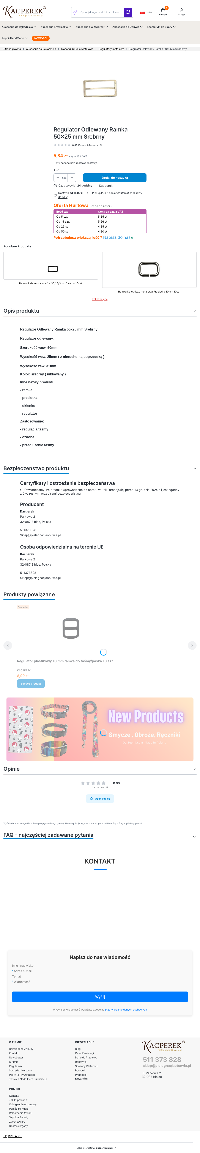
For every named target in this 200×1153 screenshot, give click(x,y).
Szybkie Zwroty (18, 1117)
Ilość (56, 170)
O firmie (13, 1061)
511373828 (28, 530)
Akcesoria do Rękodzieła (41, 49)
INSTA (13, 1136)
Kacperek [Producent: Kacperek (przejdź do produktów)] (106, 185)
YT (20, 1136)
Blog (77, 1048)
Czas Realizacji (84, 1053)
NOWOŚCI (81, 1079)
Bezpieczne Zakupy (21, 1048)
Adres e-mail (22, 971)
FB (5, 1136)
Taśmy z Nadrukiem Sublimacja (28, 1079)
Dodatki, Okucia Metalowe (77, 49)
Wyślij (100, 997)
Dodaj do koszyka (115, 177)
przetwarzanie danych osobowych (126, 1009)
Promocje (81, 1074)
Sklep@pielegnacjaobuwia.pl (40, 535)
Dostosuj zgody (18, 1126)
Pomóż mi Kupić (18, 1108)
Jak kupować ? (18, 1100)
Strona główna (12, 49)
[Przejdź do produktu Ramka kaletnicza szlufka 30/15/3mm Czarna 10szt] (50, 273)
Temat (16, 976)
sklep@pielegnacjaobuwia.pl (167, 1065)
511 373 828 (162, 1059)
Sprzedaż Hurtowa (20, 1070)
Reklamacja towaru (20, 1113)
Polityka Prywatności (22, 1074)
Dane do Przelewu (86, 1057)
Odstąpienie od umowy (23, 1104)
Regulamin (15, 1066)
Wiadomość (22, 982)
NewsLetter (16, 1057)
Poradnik (80, 1070)
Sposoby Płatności (86, 1066)
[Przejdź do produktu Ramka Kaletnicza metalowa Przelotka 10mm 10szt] (149, 273)
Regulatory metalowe (111, 49)
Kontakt (14, 1053)
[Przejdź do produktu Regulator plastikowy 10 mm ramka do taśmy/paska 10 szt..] (71, 630)
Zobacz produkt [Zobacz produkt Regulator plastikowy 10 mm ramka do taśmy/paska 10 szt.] (31, 683)
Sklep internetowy (95, 1148)
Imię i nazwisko (22, 965)
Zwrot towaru (17, 1121)
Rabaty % (81, 1061)
